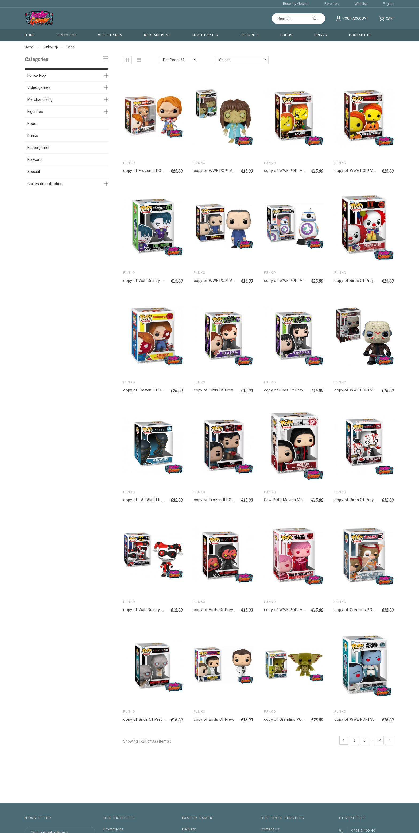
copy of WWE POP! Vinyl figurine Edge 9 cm (233, 170)
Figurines (35, 111)
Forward (34, 159)
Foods (32, 123)
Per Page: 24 (173, 60)
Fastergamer (38, 147)
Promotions (113, 829)
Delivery (189, 829)
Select (224, 60)
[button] (127, 60)
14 (379, 740)
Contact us (270, 829)
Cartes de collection (45, 183)
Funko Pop (36, 75)
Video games (39, 87)
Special (33, 171)
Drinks (32, 135)
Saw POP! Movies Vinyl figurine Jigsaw (299, 499)
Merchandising (40, 99)
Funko (129, 163)
